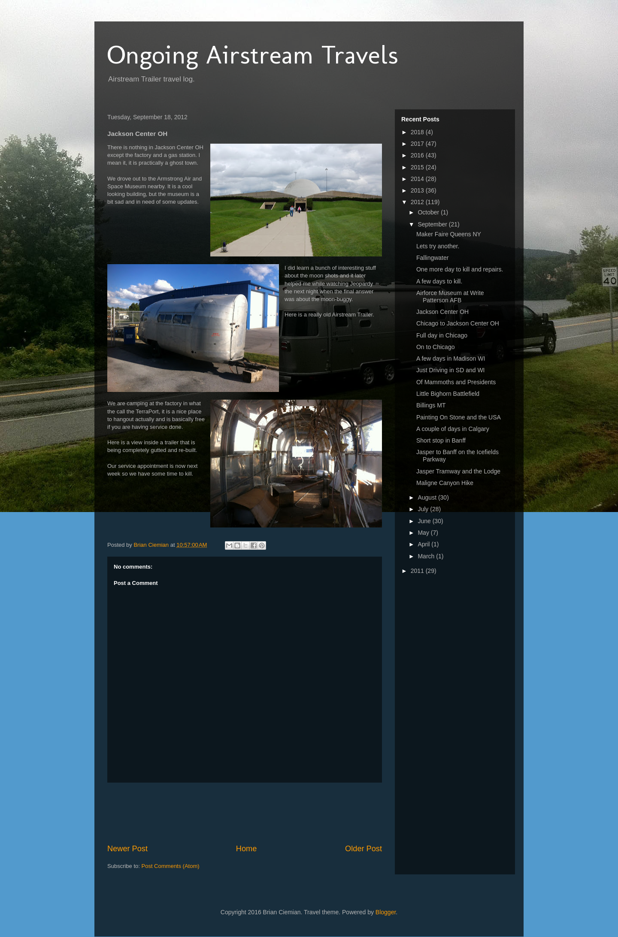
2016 (418, 155)
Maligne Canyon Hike (444, 482)
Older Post (363, 848)
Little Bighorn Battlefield (447, 393)
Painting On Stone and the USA (458, 417)
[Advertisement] (263, 813)
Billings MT (430, 405)
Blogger (386, 912)
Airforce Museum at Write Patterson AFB (450, 296)
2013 (418, 190)
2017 (418, 143)
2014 (418, 178)
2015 (418, 167)
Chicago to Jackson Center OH (457, 323)
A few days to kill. (439, 281)
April (424, 544)
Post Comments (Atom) (171, 866)
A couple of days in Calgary (452, 428)
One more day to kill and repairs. (459, 269)
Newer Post (127, 848)
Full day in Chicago (441, 335)
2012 (418, 202)
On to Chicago (435, 346)
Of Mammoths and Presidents (456, 382)
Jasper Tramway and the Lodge (458, 471)
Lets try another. (437, 246)
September (433, 224)
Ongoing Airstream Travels (252, 54)
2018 (418, 132)
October (429, 212)
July (424, 509)
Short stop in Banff (441, 440)
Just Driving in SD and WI (450, 370)
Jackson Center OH (442, 311)
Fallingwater (432, 257)
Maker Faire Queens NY (448, 234)
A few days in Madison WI (450, 358)
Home (246, 848)
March (427, 556)
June (425, 521)
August (428, 497)
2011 (418, 570)
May (424, 532)
